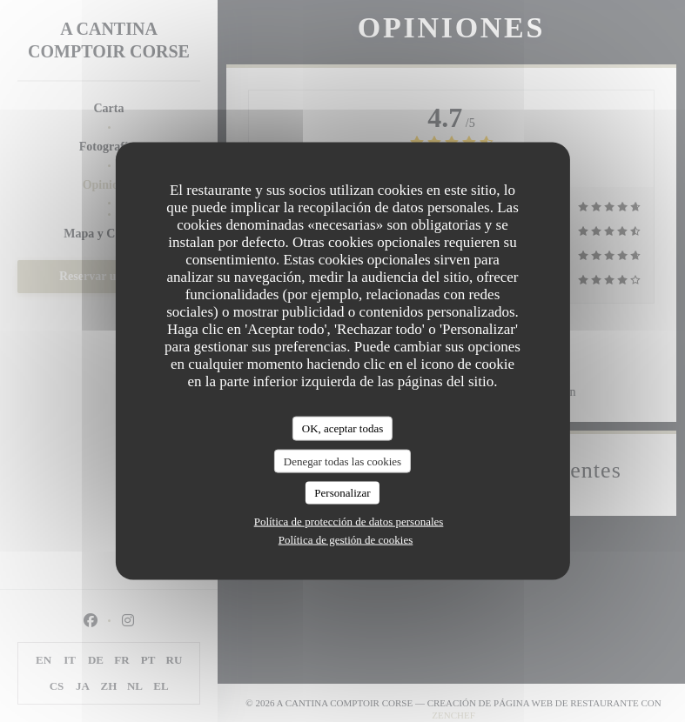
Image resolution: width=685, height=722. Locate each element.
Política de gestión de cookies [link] (346, 538)
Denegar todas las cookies (342, 460)
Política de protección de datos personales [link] (349, 520)
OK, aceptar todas (343, 428)
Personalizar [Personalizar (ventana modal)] (342, 492)
